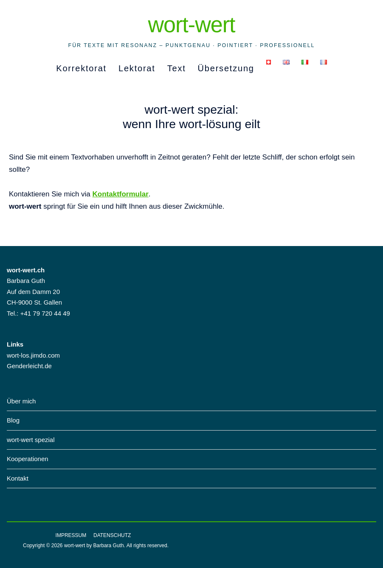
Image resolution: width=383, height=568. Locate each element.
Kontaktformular (121, 194)
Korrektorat (81, 68)
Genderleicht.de (29, 365)
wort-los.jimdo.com (33, 355)
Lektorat (136, 68)
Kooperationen (27, 458)
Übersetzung (226, 68)
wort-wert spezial (31, 439)
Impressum (71, 535)
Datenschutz (112, 535)
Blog (13, 420)
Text (176, 68)
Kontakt (17, 478)
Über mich (21, 401)
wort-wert (191, 24)
